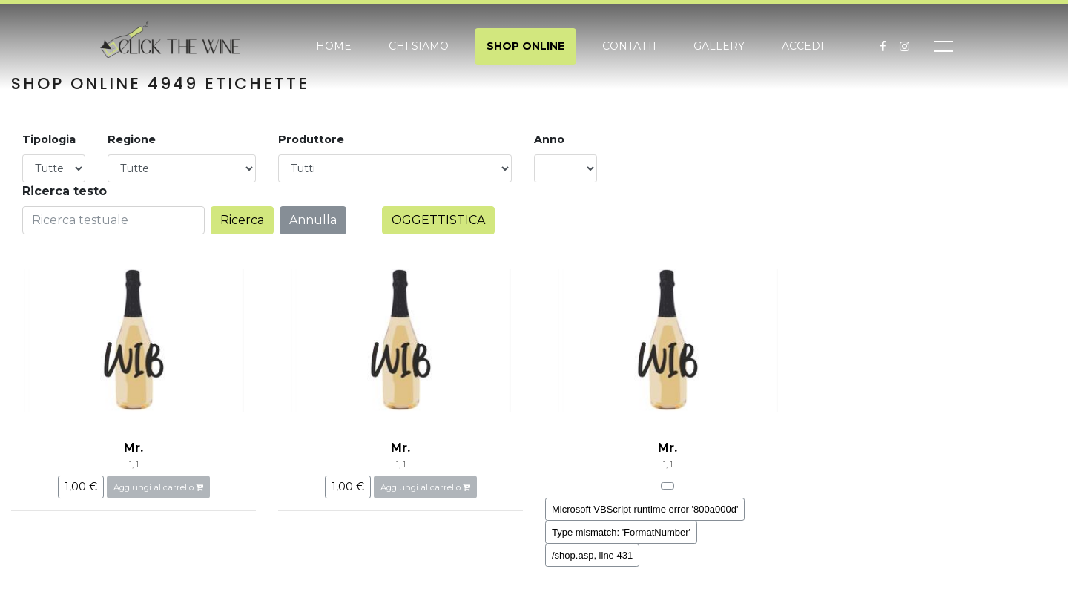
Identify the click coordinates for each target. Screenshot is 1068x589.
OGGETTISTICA (438, 220)
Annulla (313, 220)
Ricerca (242, 220)
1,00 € (81, 486)
